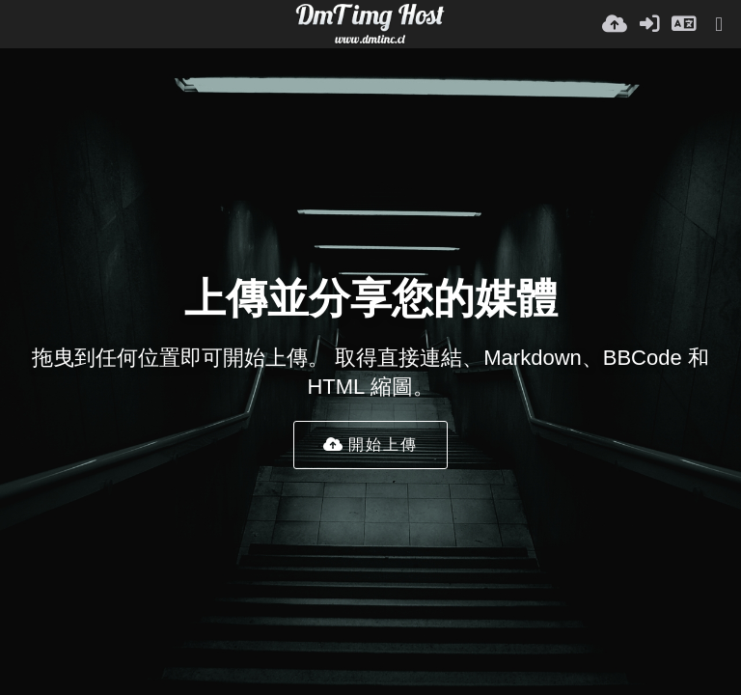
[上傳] (614, 24)
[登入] (649, 24)
